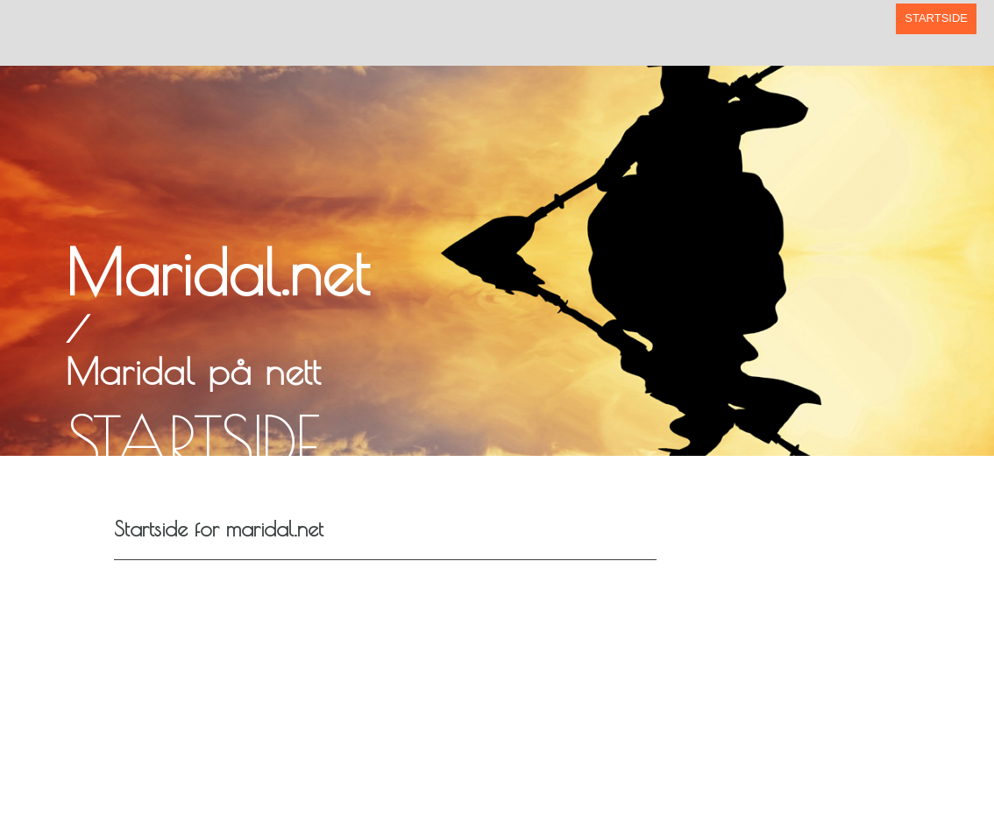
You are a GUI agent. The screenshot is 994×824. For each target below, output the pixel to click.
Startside (936, 18)
